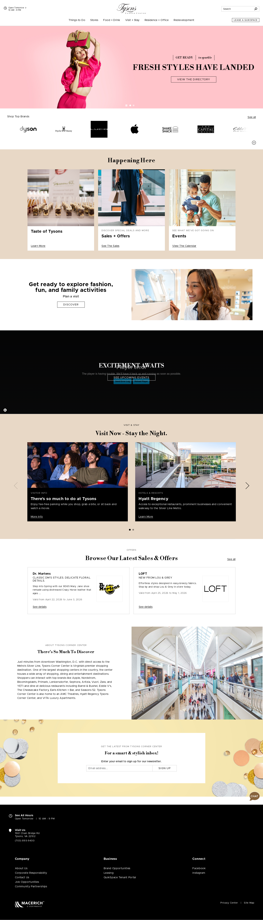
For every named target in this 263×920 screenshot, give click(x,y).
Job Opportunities (27, 882)
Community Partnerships (31, 886)
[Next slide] (247, 485)
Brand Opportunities (117, 868)
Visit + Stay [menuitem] (132, 20)
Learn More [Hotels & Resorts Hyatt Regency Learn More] (146, 516)
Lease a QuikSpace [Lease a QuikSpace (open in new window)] (245, 20)
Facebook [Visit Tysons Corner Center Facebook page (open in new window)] (199, 868)
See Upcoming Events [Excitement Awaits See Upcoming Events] (131, 377)
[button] (255, 796)
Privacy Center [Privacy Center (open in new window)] (229, 903)
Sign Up (165, 768)
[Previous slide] (16, 485)
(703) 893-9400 (25, 841)
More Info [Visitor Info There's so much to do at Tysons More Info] (37, 516)
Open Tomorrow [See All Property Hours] (17, 8)
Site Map (249, 903)
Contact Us (22, 877)
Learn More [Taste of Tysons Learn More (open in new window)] (38, 246)
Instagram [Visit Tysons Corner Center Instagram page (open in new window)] (198, 873)
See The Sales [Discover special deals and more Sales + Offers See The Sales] (110, 246)
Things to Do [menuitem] (77, 20)
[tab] (130, 105)
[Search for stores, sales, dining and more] (237, 9)
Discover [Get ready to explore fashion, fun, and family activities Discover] (71, 304)
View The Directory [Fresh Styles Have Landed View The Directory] (193, 79)
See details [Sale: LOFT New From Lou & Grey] (145, 607)
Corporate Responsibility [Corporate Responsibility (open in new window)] (31, 873)
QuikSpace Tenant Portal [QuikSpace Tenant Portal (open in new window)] (120, 877)
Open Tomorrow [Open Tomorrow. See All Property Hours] (24, 819)
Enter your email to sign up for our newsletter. (131, 761)
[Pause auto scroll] (254, 143)
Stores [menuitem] (94, 20)
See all (252, 117)
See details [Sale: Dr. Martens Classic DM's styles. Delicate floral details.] (39, 607)
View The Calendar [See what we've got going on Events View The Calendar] (184, 246)
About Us (21, 868)
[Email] (119, 768)
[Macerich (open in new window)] (29, 904)
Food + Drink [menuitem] (111, 20)
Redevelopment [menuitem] (184, 20)
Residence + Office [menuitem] (157, 20)
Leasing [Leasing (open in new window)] (109, 873)
